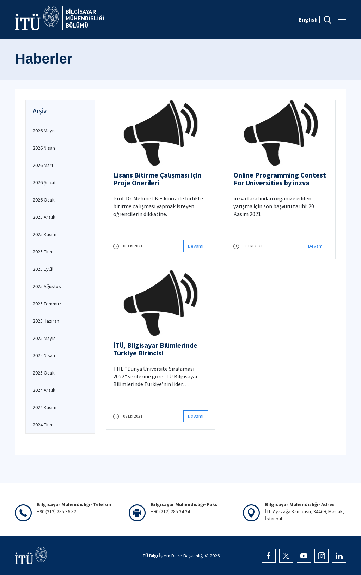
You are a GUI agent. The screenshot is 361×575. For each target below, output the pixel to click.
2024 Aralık (44, 390)
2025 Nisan (44, 355)
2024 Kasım (44, 407)
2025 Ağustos (47, 286)
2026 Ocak (44, 200)
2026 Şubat (44, 182)
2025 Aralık (44, 217)
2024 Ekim (43, 424)
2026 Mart (43, 165)
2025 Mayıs (44, 338)
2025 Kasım (44, 234)
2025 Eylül (43, 269)
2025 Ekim (43, 251)
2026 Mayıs (44, 130)
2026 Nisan (44, 148)
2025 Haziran (46, 321)
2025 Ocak (44, 373)
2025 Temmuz (47, 303)
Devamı (195, 246)
